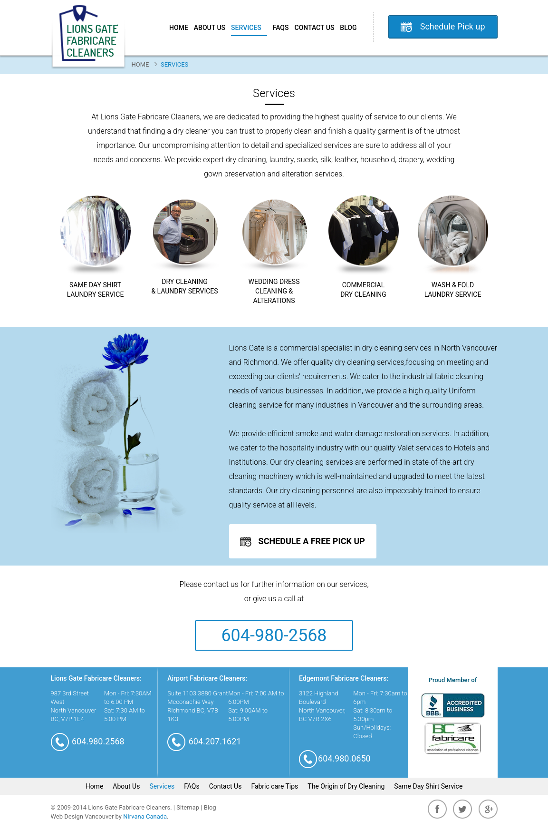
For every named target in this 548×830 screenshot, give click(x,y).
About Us (209, 27)
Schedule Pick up (452, 26)
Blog (348, 27)
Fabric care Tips (274, 786)
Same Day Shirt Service (428, 786)
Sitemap (187, 807)
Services (249, 27)
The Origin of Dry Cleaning (346, 786)
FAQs (281, 27)
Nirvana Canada (145, 816)
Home (178, 27)
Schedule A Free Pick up (302, 541)
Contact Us (315, 27)
